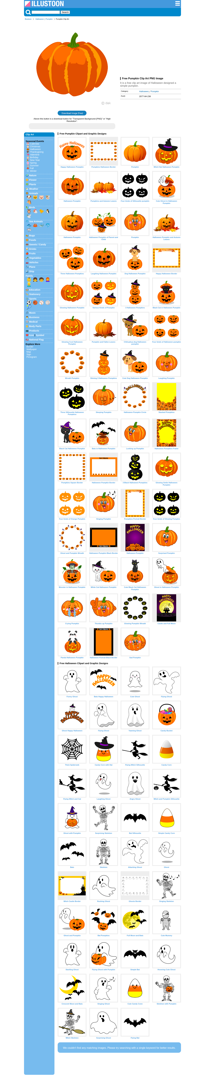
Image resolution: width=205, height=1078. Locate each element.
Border (29, 346)
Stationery (34, 294)
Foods (32, 240)
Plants (32, 184)
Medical (33, 321)
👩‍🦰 (47, 279)
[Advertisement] (150, 49)
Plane (32, 267)
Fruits (32, 253)
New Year (35, 160)
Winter (33, 171)
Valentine (34, 154)
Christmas (35, 146)
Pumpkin (49, 19)
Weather (33, 189)
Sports (33, 298)
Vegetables (35, 258)
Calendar (34, 143)
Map (28, 352)
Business (34, 317)
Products (34, 330)
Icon (31, 335)
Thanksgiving (37, 152)
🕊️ (29, 216)
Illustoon (28, 19)
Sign (28, 354)
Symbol (40, 335)
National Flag (36, 339)
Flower (33, 180)
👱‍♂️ (29, 284)
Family (29, 276)
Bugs (32, 235)
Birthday (34, 157)
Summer (34, 165)
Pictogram (31, 357)
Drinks (32, 249)
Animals (33, 193)
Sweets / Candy (37, 244)
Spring (33, 163)
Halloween (40, 19)
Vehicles (33, 262)
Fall (32, 168)
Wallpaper (31, 349)
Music (32, 313)
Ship (31, 271)
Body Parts (35, 326)
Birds (32, 207)
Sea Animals (36, 221)
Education (34, 289)
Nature (33, 175)
